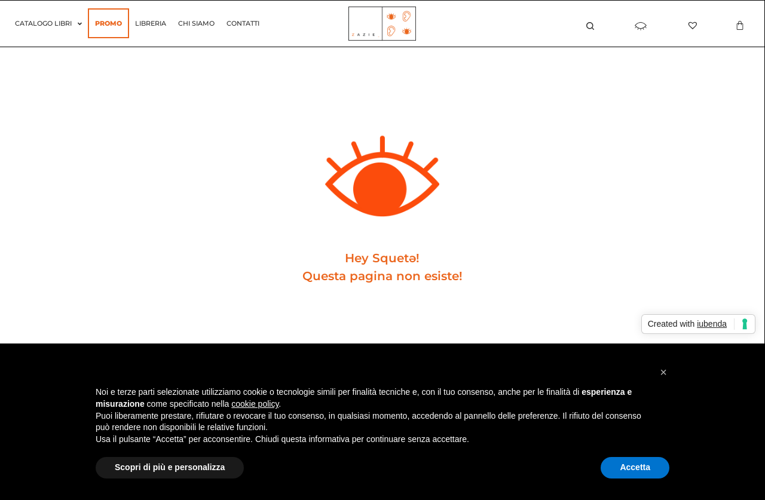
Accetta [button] (635, 467)
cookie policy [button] (255, 404)
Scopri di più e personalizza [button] (170, 467)
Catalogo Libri (48, 23)
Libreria (150, 23)
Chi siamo (196, 23)
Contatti (243, 23)
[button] (663, 372)
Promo (108, 23)
